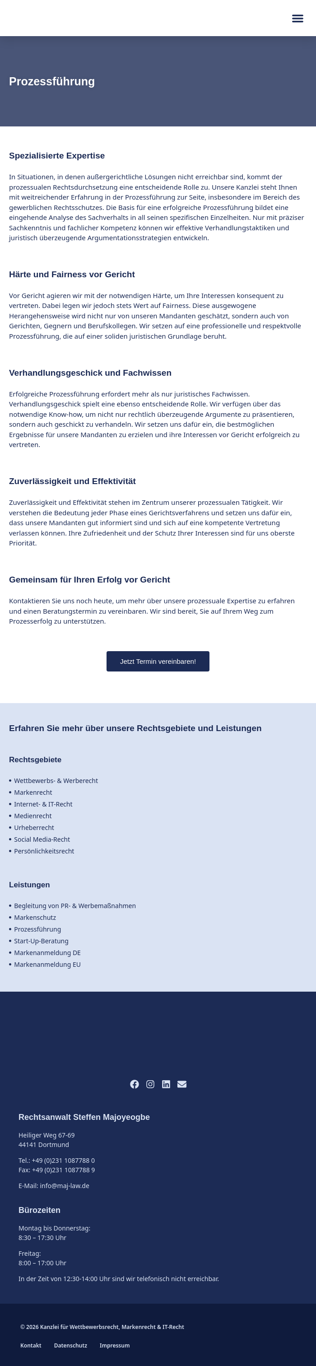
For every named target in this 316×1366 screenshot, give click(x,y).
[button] (298, 18)
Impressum (115, 1345)
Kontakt (31, 1345)
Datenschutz (70, 1345)
